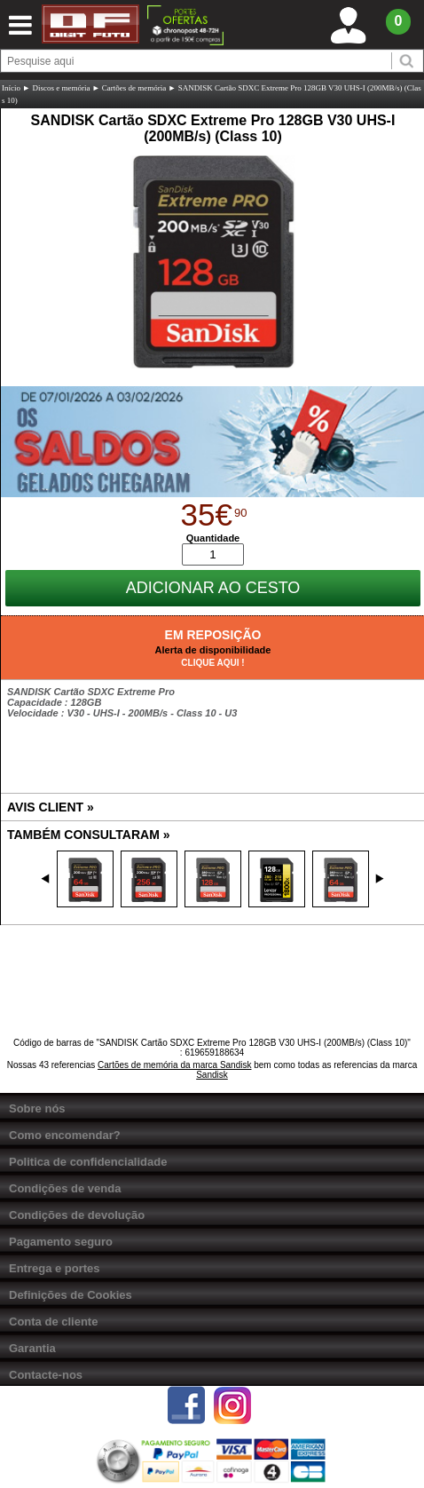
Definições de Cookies (70, 1295)
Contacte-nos (45, 1374)
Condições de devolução (77, 1215)
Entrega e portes (54, 1268)
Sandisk (212, 1075)
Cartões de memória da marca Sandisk (174, 1065)
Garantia (32, 1348)
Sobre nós (37, 1108)
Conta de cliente (53, 1321)
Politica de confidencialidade (88, 1161)
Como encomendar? (65, 1135)
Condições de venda (65, 1188)
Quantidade (213, 538)
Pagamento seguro (61, 1241)
